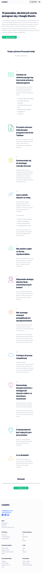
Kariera (23, 548)
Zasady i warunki (5, 548)
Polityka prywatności (5, 549)
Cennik (3, 566)
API (23, 538)
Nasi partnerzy (4, 534)
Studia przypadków (5, 538)
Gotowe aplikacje (5, 563)
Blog (23, 549)
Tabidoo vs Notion (25, 563)
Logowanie (33, 2)
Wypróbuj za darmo (9, 37)
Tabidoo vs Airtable (26, 561)
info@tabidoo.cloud (7, 510)
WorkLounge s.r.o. (5, 523)
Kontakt (3, 553)
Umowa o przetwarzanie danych (8, 551)
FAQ (23, 534)
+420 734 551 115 (6, 512)
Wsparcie (24, 540)
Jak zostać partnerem (6, 536)
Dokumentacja (25, 536)
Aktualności (24, 551)
